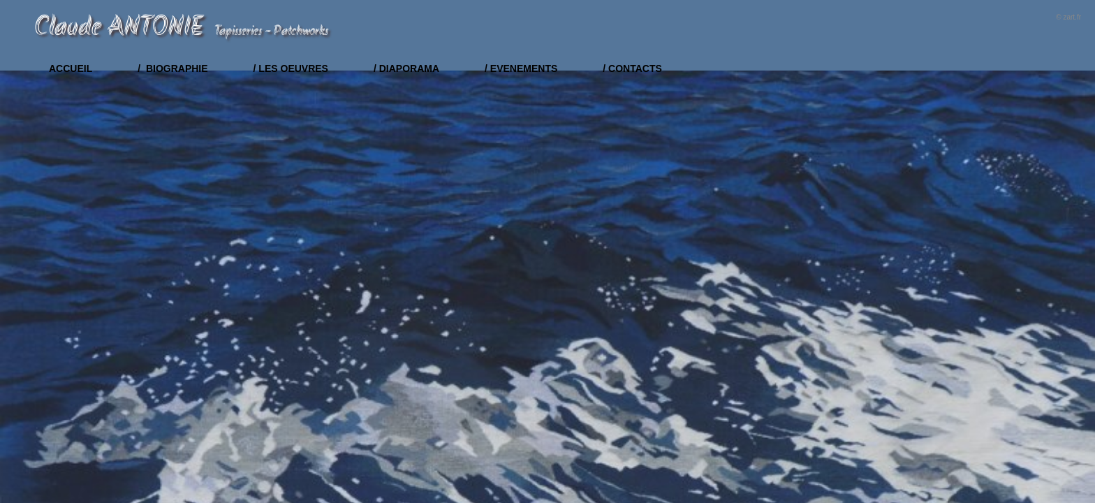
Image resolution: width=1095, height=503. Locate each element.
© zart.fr (1068, 17)
